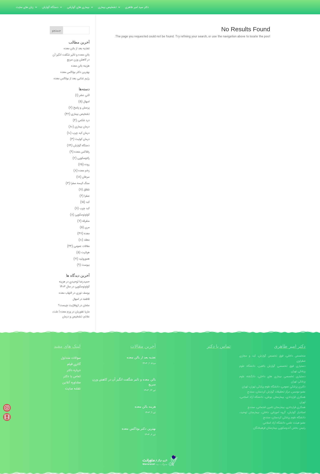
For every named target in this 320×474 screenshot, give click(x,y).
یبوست (86, 265)
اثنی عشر (84, 95)
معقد (87, 240)
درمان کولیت (82, 139)
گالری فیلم (74, 365)
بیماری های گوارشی (78, 7)
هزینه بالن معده (80, 66)
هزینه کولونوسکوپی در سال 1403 (74, 284)
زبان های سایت (24, 7)
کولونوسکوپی (82, 214)
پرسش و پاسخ (81, 107)
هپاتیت (85, 252)
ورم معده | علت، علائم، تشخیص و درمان (71, 314)
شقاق (87, 189)
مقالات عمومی (82, 246)
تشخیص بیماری (107, 7)
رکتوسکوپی (83, 158)
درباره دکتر (74, 371)
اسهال (86, 101)
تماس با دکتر (72, 377)
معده (87, 233)
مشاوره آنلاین (71, 383)
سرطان (86, 177)
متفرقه (86, 221)
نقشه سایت (73, 389)
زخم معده (84, 170)
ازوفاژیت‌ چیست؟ (68, 305)
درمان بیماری (82, 126)
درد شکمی (84, 120)
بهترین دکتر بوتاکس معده (75, 72)
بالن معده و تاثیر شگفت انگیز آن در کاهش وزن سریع (71, 57)
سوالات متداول (71, 358)
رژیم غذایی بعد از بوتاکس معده (72, 78)
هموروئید (84, 259)
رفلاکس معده (82, 151)
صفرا (87, 196)
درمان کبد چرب (81, 133)
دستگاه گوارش (50, 7)
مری (87, 227)
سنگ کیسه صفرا (80, 183)
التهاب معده (65, 293)
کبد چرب (85, 208)
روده (87, 164)
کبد (88, 202)
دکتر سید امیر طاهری (137, 7)
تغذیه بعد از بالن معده (77, 48)
